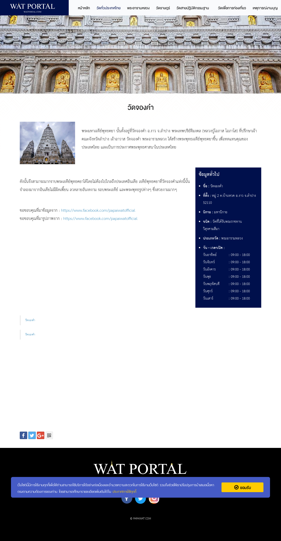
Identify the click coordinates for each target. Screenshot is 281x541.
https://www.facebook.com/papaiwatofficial (98, 210)
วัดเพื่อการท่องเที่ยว (232, 8)
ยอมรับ (242, 487)
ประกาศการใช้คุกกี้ (124, 491)
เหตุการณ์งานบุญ (265, 8)
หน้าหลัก (84, 8)
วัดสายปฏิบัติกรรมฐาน (193, 8)
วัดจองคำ (30, 320)
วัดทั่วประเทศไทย (109, 8)
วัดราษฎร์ (163, 8)
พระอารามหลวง (138, 8)
